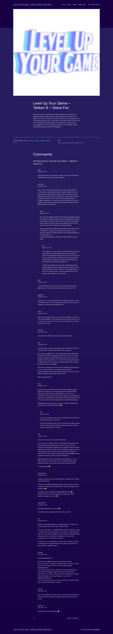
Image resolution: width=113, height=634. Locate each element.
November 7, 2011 (42, 607)
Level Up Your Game (63, 142)
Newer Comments (73, 618)
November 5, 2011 (42, 436)
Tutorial (82, 142)
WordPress (96, 629)
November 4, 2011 (44, 213)
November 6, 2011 (44, 414)
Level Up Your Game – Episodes (36, 140)
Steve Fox (71, 142)
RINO (39, 280)
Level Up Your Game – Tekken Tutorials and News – (33, 4)
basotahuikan (42, 503)
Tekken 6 (48, 140)
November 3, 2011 (42, 171)
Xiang (39, 384)
